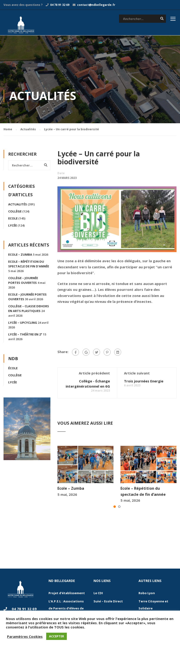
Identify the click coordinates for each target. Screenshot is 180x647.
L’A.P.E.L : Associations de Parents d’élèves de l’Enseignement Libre (66, 608)
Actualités (17, 204)
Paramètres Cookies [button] (25, 636)
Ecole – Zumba (70, 488)
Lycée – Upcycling (22, 323)
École (13, 368)
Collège (15, 211)
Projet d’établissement (67, 593)
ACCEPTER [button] (56, 636)
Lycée (12, 225)
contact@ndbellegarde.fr (96, 5)
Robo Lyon (147, 593)
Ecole (13, 218)
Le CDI (98, 593)
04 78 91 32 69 (59, 5)
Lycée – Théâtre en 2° (25, 334)
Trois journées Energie (143, 381)
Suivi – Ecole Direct (108, 601)
